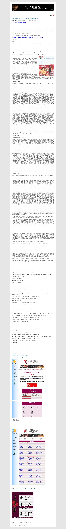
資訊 (19, 353)
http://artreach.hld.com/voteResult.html (23, 357)
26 (30, 522)
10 (22, 522)
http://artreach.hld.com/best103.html (23, 423)
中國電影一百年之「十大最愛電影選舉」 (20, 355)
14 (27, 522)
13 (26, 522)
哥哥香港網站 (18, 525)
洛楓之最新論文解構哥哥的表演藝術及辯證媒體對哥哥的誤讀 (25, 18)
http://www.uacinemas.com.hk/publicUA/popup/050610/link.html (27, 488)
